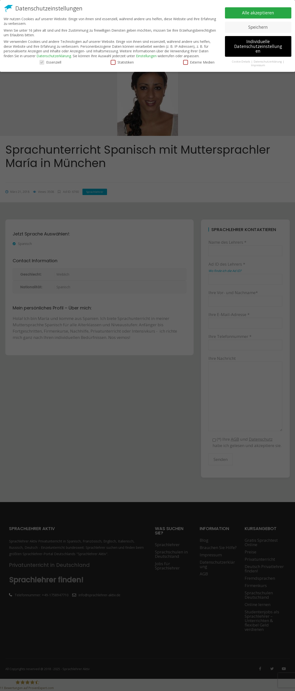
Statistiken (122, 62)
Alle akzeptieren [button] (258, 13)
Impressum (258, 65)
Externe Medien (199, 62)
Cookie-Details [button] (241, 61)
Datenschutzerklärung (53, 56)
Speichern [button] (258, 27)
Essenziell (50, 62)
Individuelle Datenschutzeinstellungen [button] (258, 46)
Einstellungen (146, 56)
